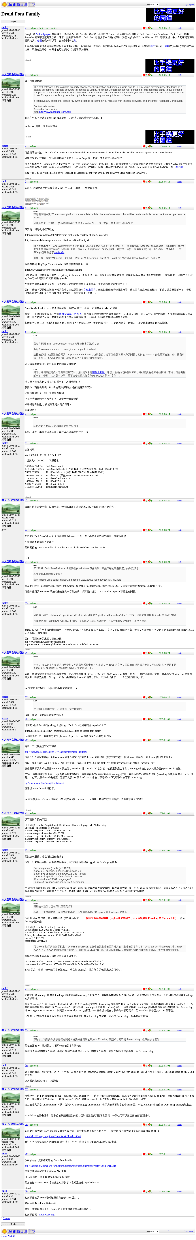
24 (26, 988)
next (7, 1218)
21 (26, 813)
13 (26, 529)
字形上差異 (89, 289)
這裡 (39, 40)
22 (26, 850)
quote (179, 28)
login (186, 4)
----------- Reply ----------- (13, 22)
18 (26, 719)
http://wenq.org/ (47, 1214)
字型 (31, 4)
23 (26, 899)
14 (26, 561)
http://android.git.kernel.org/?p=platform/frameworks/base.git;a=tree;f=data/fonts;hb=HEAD (70, 1166)
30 (26, 1191)
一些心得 (178, 167)
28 (26, 1124)
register (191, 4)
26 (26, 1065)
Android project (43, 34)
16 (26, 652)
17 (26, 697)
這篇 (166, 46)
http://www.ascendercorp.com (55, 112)
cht (10, 4)
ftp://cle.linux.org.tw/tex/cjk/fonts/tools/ (44, 783)
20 (26, 740)
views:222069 (8, 1236)
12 (26, 500)
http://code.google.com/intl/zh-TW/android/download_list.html (56, 752)
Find (167, 4)
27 (26, 1089)
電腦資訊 (20, 4)
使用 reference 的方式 (70, 314)
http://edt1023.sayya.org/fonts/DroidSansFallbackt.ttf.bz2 (53, 1136)
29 (26, 1154)
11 (26, 443)
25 (26, 1030)
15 (26, 603)
